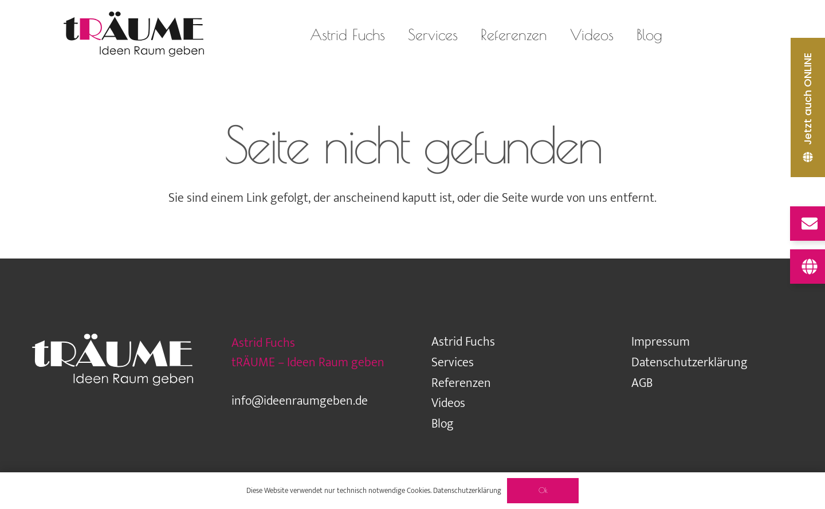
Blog (442, 423)
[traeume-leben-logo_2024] (133, 34)
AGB (642, 383)
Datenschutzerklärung (689, 362)
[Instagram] (703, 34)
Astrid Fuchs (463, 342)
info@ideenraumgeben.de (299, 401)
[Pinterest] (794, 34)
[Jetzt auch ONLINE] (808, 107)
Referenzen (461, 383)
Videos (448, 403)
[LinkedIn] (771, 34)
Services (452, 362)
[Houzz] (725, 34)
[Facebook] (748, 34)
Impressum (660, 342)
